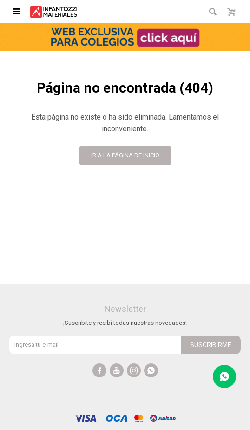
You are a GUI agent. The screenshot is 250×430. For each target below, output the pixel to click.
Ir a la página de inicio (125, 155)
